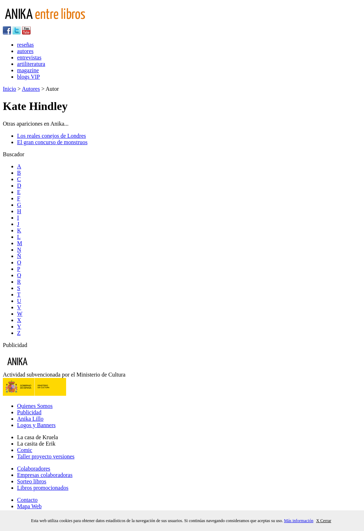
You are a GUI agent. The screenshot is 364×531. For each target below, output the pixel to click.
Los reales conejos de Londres (51, 136)
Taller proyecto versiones (45, 456)
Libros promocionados (42, 488)
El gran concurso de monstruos (52, 142)
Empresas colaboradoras (45, 475)
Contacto (27, 500)
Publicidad (29, 412)
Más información (298, 520)
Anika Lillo (30, 419)
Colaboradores (33, 469)
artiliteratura (31, 64)
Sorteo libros (31, 481)
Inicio (9, 89)
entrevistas (29, 57)
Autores (31, 89)
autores (25, 51)
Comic (24, 450)
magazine (28, 70)
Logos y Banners (36, 425)
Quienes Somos (35, 406)
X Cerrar (323, 520)
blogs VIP (28, 77)
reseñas (25, 45)
